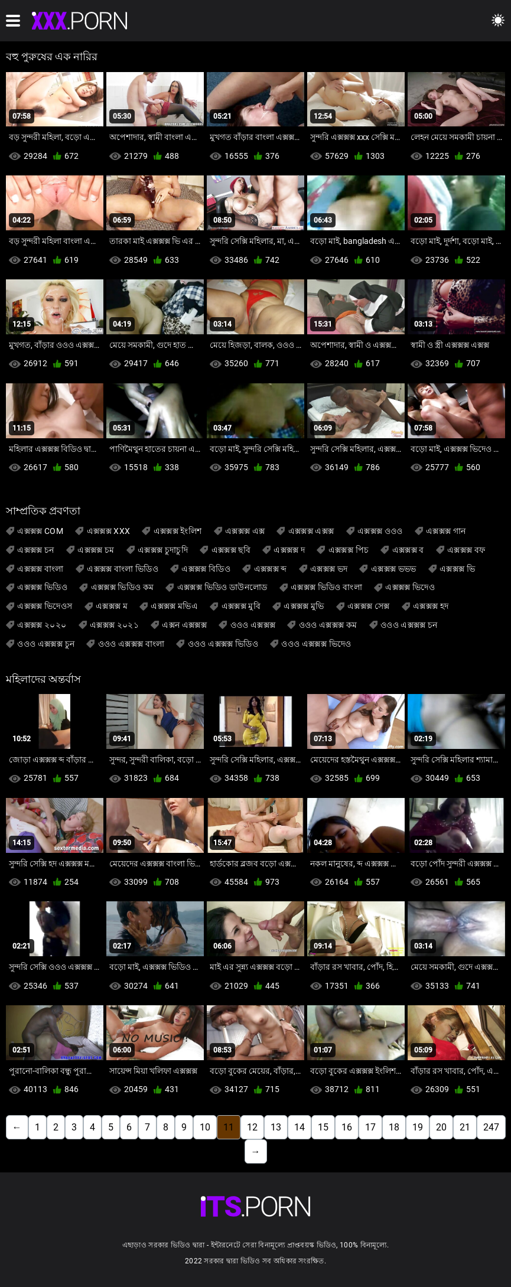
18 (394, 1127)
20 (441, 1127)
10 (205, 1127)
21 (465, 1127)
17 (370, 1127)
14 (299, 1127)
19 (417, 1127)
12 (252, 1127)
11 (228, 1127)
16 (346, 1127)
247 (491, 1127)
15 (323, 1127)
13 (276, 1127)
